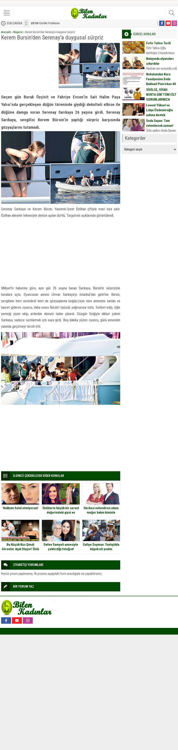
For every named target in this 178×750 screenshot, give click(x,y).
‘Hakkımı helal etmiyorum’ (20, 508)
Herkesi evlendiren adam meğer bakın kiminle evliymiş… (101, 512)
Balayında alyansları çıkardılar (160, 61)
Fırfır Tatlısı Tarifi (158, 43)
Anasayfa (6, 32)
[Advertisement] (28, 65)
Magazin (18, 32)
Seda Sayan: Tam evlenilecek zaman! (159, 123)
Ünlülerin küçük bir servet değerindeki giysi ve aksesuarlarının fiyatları (61, 512)
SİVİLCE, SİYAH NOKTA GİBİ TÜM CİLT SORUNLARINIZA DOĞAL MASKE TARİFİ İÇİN (161, 99)
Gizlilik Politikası (45, 23)
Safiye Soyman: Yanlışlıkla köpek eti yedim (101, 547)
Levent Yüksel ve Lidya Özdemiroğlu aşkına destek (159, 110)
